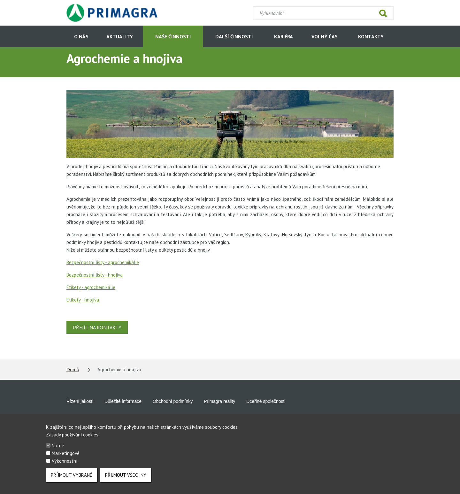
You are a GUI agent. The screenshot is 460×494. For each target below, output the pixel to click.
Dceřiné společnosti (265, 401)
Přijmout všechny (125, 479)
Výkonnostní (64, 465)
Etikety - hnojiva (82, 300)
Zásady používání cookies (72, 439)
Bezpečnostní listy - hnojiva (94, 275)
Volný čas (324, 36)
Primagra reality (219, 401)
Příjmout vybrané (71, 479)
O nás (81, 36)
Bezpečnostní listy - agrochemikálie (102, 262)
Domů (72, 369)
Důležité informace (123, 401)
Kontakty (371, 36)
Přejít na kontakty (97, 327)
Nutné (58, 450)
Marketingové (66, 458)
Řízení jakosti (79, 401)
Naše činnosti (173, 36)
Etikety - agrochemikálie (90, 287)
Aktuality (119, 36)
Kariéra (283, 36)
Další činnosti (234, 36)
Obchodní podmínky (173, 401)
